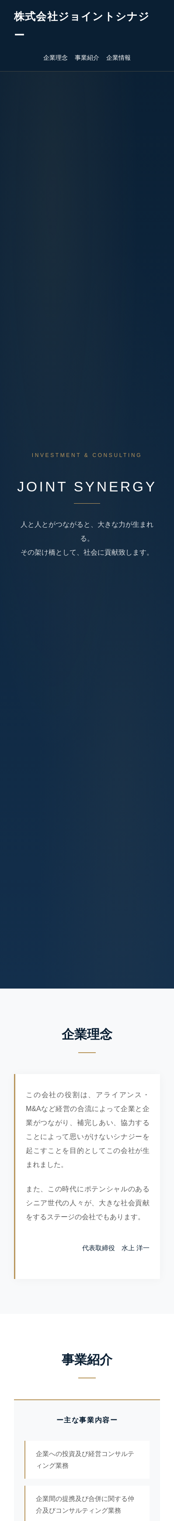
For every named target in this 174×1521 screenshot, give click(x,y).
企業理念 (55, 57)
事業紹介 (87, 57)
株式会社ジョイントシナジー (82, 25)
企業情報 (118, 57)
